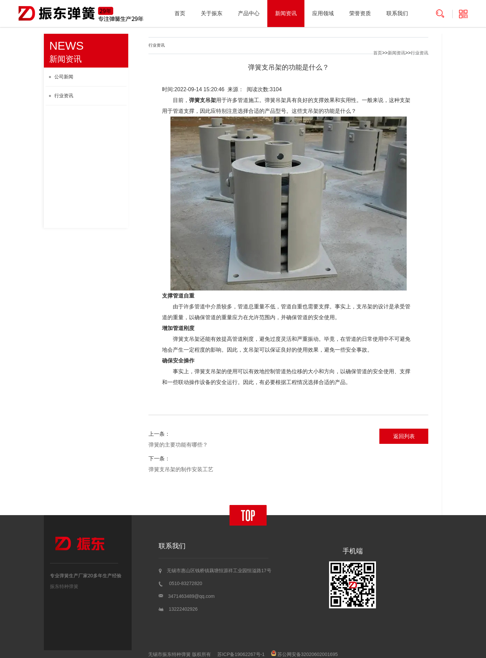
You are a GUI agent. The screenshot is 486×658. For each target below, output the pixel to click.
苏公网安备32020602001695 (304, 654)
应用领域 (323, 13)
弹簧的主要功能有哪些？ (178, 445)
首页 (179, 13)
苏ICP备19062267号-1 (241, 654)
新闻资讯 (286, 13)
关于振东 (211, 13)
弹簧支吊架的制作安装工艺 (180, 469)
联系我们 (397, 13)
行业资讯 (61, 95)
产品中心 (249, 13)
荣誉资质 (360, 13)
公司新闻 (61, 76)
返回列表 (404, 436)
